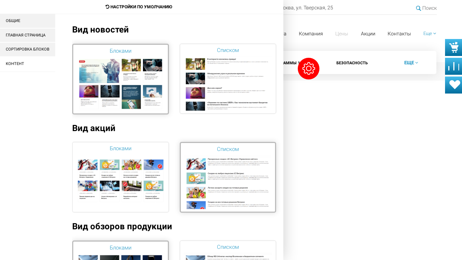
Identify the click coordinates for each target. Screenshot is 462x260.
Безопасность (352, 63)
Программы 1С (286, 63)
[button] (429, 34)
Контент (15, 63)
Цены (341, 33)
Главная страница (25, 35)
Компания (311, 33)
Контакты (399, 33)
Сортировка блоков (27, 49)
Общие (13, 20)
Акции (368, 33)
